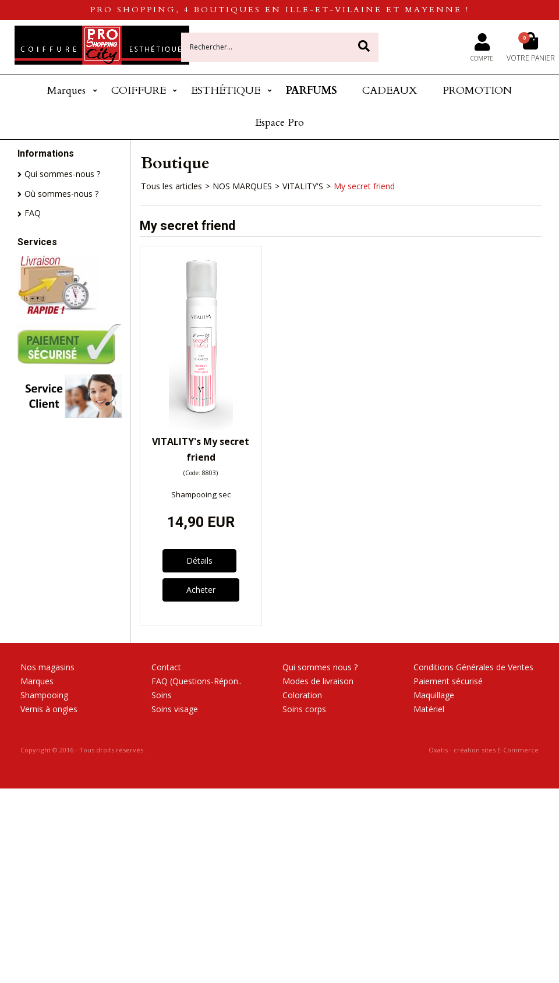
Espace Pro (279, 122)
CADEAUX (389, 90)
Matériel (428, 709)
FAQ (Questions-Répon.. (196, 681)
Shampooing (44, 695)
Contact (166, 667)
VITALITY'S (302, 186)
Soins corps (304, 709)
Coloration (302, 695)
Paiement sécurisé (448, 681)
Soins (161, 695)
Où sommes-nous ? (61, 193)
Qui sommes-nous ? (62, 173)
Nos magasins (47, 667)
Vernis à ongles (48, 709)
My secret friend (364, 186)
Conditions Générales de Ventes (473, 667)
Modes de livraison (317, 681)
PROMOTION (477, 90)
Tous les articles (171, 186)
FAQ (32, 212)
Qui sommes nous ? (320, 667)
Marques (66, 90)
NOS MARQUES (242, 186)
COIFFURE (138, 90)
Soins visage (174, 709)
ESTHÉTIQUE (225, 90)
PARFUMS (311, 90)
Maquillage (433, 695)
